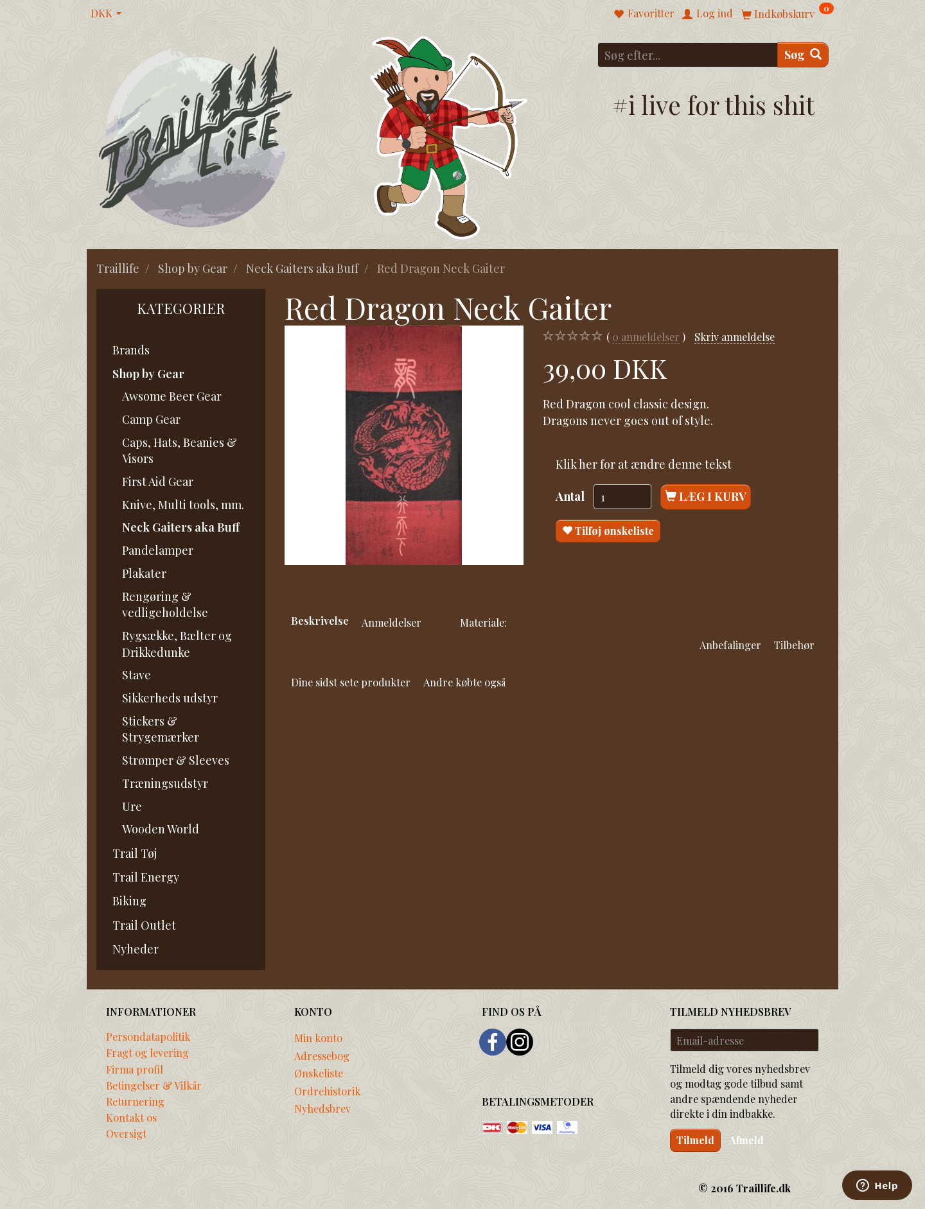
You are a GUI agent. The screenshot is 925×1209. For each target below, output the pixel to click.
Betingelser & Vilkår (154, 1085)
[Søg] (803, 54)
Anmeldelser (391, 622)
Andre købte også (464, 682)
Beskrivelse (320, 620)
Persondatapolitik (148, 1036)
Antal (571, 496)
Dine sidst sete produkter (350, 682)
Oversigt (126, 1133)
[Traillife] (196, 136)
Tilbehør (794, 645)
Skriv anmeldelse (734, 336)
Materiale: (483, 622)
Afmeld (746, 1140)
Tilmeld (695, 1140)
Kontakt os (131, 1117)
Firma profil (134, 1069)
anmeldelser (646, 336)
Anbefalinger (730, 645)
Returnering (135, 1101)
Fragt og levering (147, 1052)
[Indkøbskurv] (787, 13)
